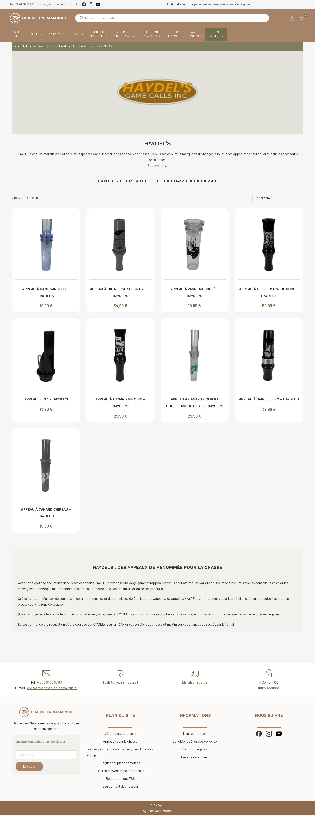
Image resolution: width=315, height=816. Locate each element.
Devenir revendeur (194, 757)
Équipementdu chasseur (152, 35)
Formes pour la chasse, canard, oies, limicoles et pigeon (119, 752)
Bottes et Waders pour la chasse (120, 771)
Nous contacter (194, 734)
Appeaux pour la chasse (120, 742)
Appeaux (58, 35)
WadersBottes (198, 35)
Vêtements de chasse (120, 734)
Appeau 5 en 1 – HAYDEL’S (46, 400)
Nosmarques (218, 35)
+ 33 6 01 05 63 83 (49, 683)
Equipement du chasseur (120, 787)
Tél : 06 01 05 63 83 (23, 4)
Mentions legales (194, 749)
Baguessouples (20, 35)
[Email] (46, 755)
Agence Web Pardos (157, 811)
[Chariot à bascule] (300, 18)
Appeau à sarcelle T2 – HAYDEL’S (269, 400)
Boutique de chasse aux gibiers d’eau (48, 46)
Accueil (19, 46)
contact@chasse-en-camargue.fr (59, 4)
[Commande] (277, 198)
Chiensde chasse (177, 35)
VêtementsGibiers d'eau (126, 35)
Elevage (79, 35)
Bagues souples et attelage (120, 763)
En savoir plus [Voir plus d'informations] (157, 166)
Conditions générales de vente (195, 742)
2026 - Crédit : (157, 806)
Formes (39, 35)
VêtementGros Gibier (101, 35)
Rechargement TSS (120, 779)
